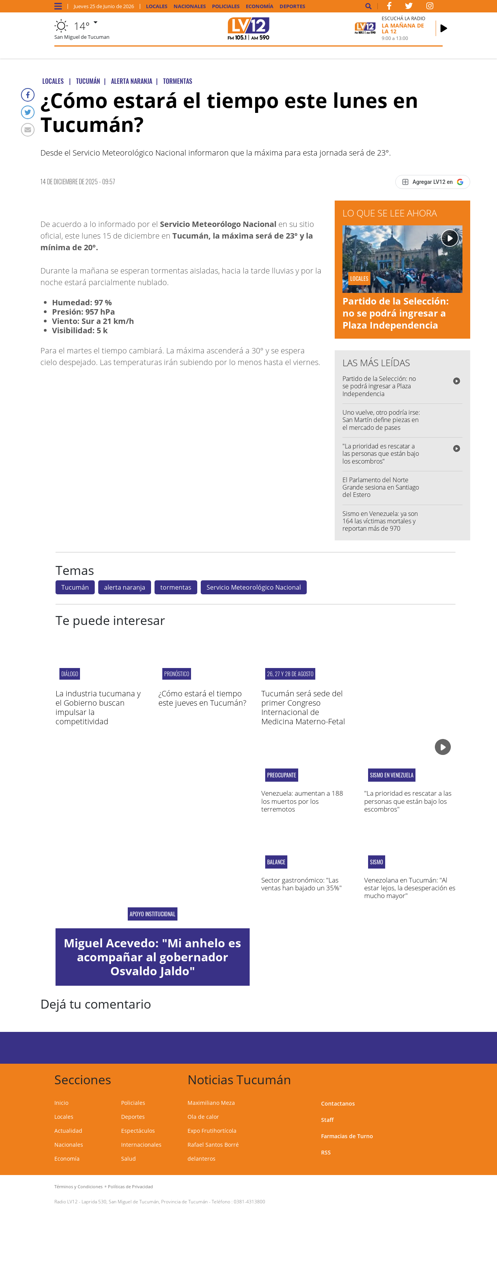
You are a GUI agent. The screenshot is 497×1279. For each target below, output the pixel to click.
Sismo (376, 862)
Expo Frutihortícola (212, 1130)
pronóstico (176, 674)
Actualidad (68, 1130)
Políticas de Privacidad (130, 1186)
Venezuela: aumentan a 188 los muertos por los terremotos (302, 801)
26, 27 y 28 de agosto (290, 674)
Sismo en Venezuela (392, 775)
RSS (326, 1152)
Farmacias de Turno (347, 1136)
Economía (259, 6)
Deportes (292, 6)
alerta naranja (124, 587)
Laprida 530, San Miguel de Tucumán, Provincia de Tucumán (145, 1201)
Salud (128, 1158)
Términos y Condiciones (78, 1186)
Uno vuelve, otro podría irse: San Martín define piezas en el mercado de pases (381, 419)
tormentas (175, 587)
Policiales (226, 6)
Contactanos (338, 1103)
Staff (327, 1119)
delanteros (201, 1158)
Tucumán (75, 587)
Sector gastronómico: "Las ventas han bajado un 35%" (301, 884)
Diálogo (69, 674)
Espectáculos (138, 1130)
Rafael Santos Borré (213, 1144)
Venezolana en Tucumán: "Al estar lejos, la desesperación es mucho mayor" (409, 888)
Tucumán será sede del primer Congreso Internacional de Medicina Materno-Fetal (303, 707)
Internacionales (141, 1144)
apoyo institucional (153, 914)
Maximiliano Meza (211, 1102)
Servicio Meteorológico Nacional (254, 587)
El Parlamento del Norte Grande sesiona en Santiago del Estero (380, 487)
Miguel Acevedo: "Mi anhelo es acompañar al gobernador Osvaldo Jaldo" (152, 957)
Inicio (61, 1102)
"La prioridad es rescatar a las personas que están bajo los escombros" (380, 453)
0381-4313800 (249, 1201)
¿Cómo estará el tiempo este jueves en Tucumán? (202, 698)
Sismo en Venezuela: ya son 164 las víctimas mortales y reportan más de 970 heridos (380, 524)
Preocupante (281, 775)
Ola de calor (203, 1116)
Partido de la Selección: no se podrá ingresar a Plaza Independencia (395, 312)
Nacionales (190, 6)
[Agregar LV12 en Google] (432, 182)
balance (276, 862)
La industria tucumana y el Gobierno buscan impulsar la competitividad (98, 707)
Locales (156, 6)
